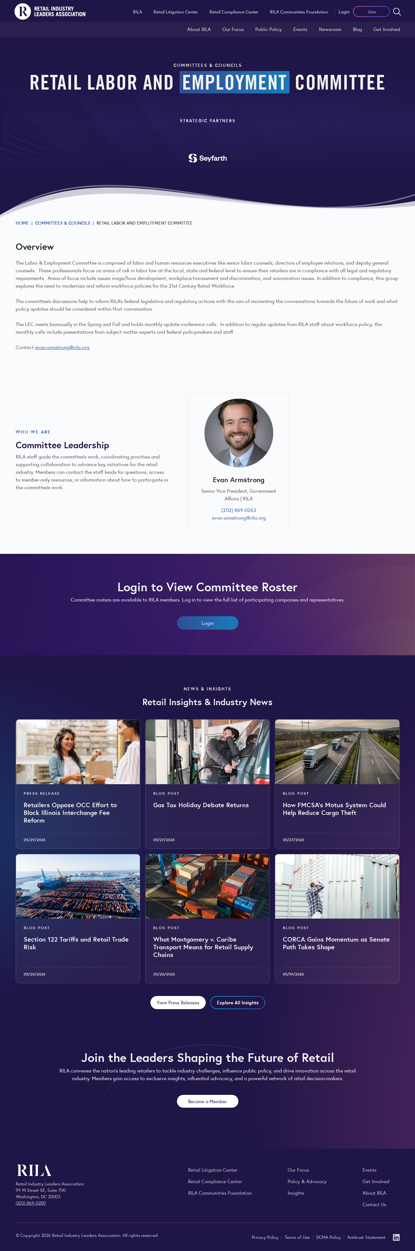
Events (300, 29)
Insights (296, 1192)
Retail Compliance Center (234, 11)
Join (371, 11)
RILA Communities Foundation (299, 11)
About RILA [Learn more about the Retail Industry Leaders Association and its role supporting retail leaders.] (199, 29)
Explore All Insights (238, 1002)
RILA (137, 11)
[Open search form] (397, 11)
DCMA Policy (329, 1237)
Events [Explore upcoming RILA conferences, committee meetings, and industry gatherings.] (370, 1169)
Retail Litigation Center (176, 11)
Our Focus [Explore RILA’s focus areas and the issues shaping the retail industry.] (233, 29)
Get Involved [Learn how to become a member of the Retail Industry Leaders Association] (386, 29)
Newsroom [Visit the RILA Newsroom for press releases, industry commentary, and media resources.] (330, 29)
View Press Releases (178, 1002)
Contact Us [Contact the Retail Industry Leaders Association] (374, 1204)
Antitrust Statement (366, 1237)
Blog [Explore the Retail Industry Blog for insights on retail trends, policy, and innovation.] (357, 29)
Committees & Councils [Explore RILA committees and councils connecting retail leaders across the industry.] (62, 222)
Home (22, 222)
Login (344, 11)
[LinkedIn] (396, 1236)
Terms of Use (298, 1237)
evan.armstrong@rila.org (62, 347)
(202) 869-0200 (31, 1202)
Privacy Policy (266, 1237)
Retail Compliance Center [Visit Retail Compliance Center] (215, 1181)
